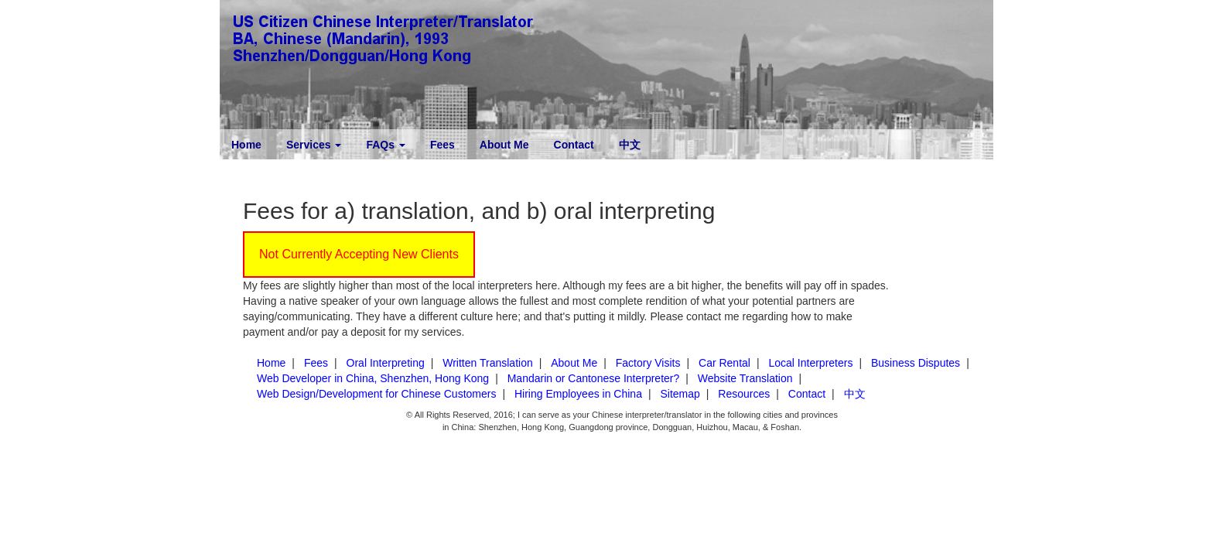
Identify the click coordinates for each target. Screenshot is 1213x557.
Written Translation (487, 363)
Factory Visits (648, 363)
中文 (630, 144)
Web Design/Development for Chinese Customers (376, 394)
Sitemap (679, 394)
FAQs (385, 144)
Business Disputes (915, 363)
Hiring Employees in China (578, 394)
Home (246, 144)
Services (314, 144)
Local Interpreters (810, 363)
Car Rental (724, 363)
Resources (744, 394)
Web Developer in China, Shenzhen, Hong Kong (373, 378)
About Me (504, 144)
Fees (442, 144)
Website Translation (745, 378)
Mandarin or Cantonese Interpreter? (593, 378)
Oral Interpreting (386, 363)
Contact (574, 144)
